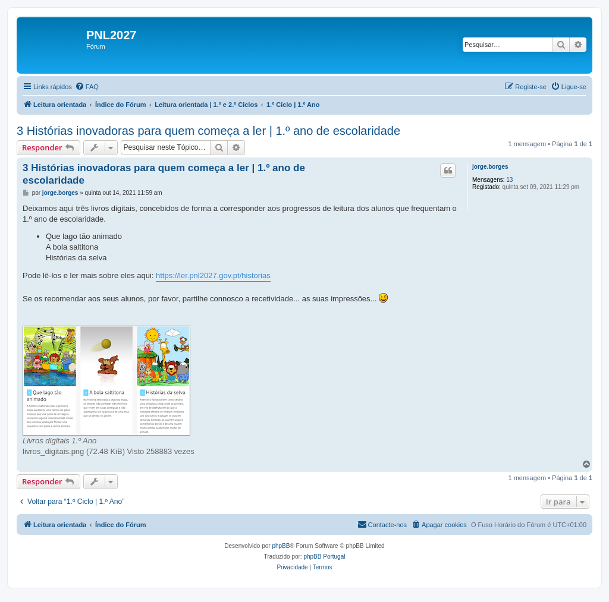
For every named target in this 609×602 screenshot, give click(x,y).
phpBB (281, 546)
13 (509, 179)
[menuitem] (87, 87)
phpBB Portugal (324, 556)
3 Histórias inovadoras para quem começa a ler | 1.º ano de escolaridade (208, 130)
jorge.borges (490, 166)
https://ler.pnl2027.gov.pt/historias (213, 275)
